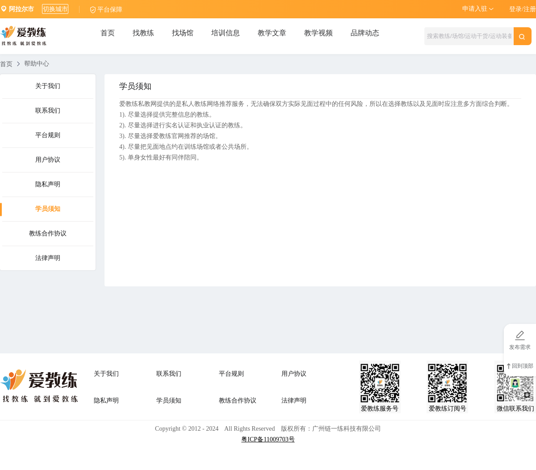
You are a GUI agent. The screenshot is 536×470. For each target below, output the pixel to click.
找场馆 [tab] (182, 33)
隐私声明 (47, 184)
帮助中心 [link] (36, 63)
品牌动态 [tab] (365, 33)
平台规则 (47, 135)
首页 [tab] (107, 33)
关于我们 (47, 86)
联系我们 (47, 110)
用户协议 (47, 159)
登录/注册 (522, 9)
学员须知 (47, 209)
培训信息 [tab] (225, 33)
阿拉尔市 (21, 9)
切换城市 (55, 9)
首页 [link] (6, 64)
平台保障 (109, 9)
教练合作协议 (48, 233)
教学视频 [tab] (318, 33)
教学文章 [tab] (272, 33)
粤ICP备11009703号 (267, 439)
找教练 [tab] (143, 33)
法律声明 (47, 258)
